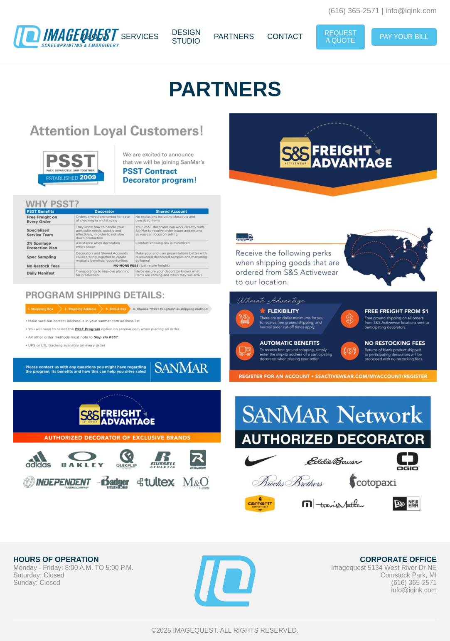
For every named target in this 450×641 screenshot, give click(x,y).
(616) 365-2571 (353, 11)
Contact (285, 36)
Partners (234, 36)
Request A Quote (341, 36)
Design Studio (186, 36)
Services (140, 36)
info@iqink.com (411, 11)
